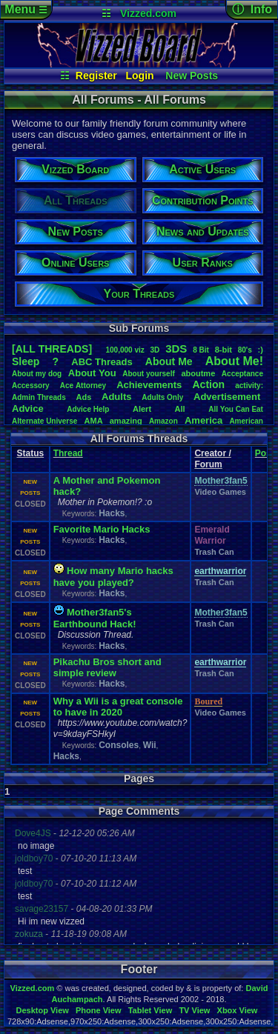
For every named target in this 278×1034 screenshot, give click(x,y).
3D (155, 350)
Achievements (149, 384)
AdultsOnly (162, 397)
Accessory (31, 385)
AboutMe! (234, 361)
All (180, 408)
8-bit (223, 349)
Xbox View (237, 1010)
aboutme (198, 373)
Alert (142, 408)
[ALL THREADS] (52, 349)
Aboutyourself (148, 374)
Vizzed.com (148, 13)
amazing (126, 420)
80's (245, 350)
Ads (84, 397)
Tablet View (150, 1010)
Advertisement (228, 396)
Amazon (163, 421)
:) (260, 349)
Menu (25, 9)
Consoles (119, 745)
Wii (149, 745)
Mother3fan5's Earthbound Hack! (94, 618)
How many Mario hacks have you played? (113, 576)
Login (140, 75)
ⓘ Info (252, 9)
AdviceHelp (88, 409)
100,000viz (124, 350)
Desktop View (42, 1010)
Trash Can (214, 551)
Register (96, 75)
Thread (68, 453)
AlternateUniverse (44, 421)
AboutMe (169, 361)
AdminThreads (39, 397)
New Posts (191, 75)
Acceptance (242, 374)
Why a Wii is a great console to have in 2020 (118, 707)
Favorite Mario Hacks (101, 529)
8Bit (201, 350)
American (246, 421)
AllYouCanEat (235, 409)
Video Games (220, 491)
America (203, 420)
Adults (116, 396)
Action (208, 384)
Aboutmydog (37, 374)
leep (25, 361)
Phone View (99, 1010)
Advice (28, 408)
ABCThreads (101, 361)
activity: (249, 385)
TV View (194, 1010)
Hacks (112, 513)
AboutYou (92, 372)
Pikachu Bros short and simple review (107, 667)
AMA (94, 420)
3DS (176, 348)
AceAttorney (83, 385)
